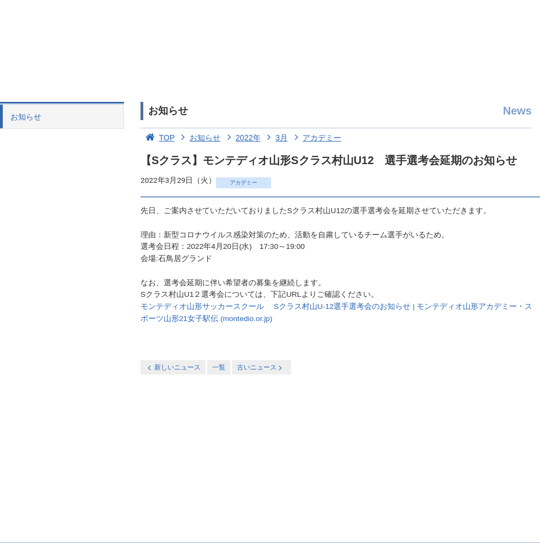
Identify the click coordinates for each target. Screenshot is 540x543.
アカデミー (316, 137)
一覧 (218, 367)
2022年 (242, 137)
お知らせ (25, 116)
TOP (158, 137)
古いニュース (260, 367)
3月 (275, 137)
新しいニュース (173, 367)
